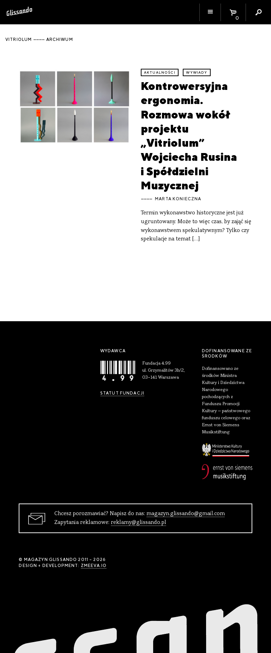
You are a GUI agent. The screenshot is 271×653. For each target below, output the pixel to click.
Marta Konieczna (178, 198)
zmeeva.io (94, 565)
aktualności (159, 72)
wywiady (196, 72)
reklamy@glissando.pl (138, 522)
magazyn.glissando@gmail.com (185, 514)
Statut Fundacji (122, 393)
